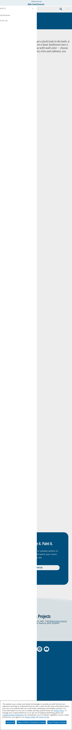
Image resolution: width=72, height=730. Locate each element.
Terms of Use (44, 717)
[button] (68, 9)
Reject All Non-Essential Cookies (31, 722)
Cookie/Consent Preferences (13, 715)
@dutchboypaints (58, 621)
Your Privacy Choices (57, 722)
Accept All (10, 722)
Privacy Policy (59, 710)
